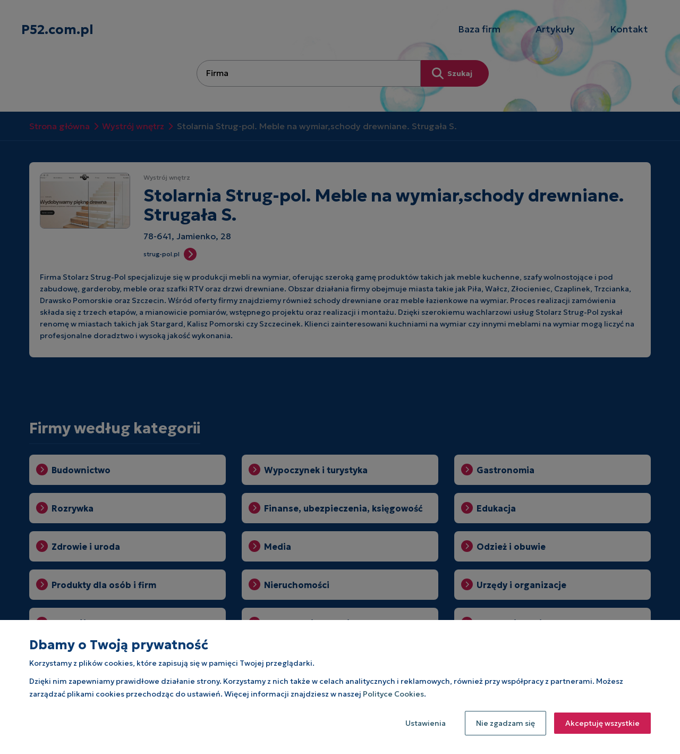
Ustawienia (425, 723)
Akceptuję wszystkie (602, 723)
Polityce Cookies (393, 694)
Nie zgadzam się (505, 723)
